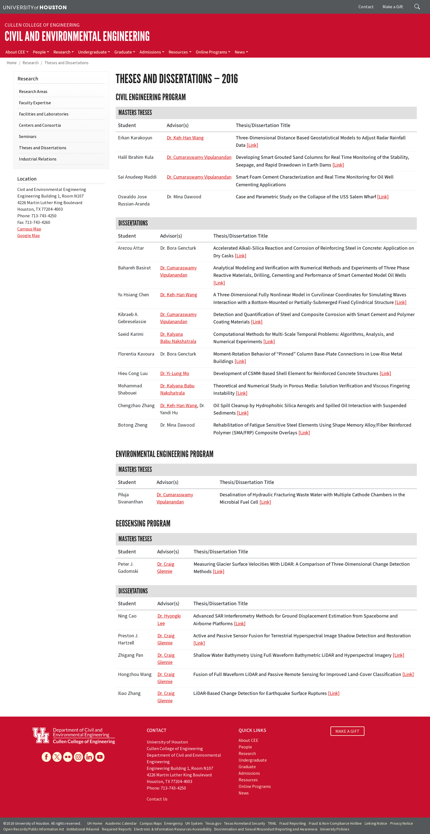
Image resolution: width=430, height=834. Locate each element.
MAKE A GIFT (347, 731)
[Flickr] (67, 757)
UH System (194, 823)
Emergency (173, 823)
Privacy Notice (401, 823)
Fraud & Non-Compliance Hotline (335, 823)
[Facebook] (46, 757)
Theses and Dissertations (66, 62)
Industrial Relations (37, 159)
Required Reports (116, 829)
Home (12, 62)
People (39, 52)
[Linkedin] (89, 757)
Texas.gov (213, 823)
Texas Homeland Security (244, 823)
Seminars (27, 136)
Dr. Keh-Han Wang (185, 138)
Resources (178, 52)
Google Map (28, 235)
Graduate (123, 52)
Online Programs (211, 52)
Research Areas (33, 91)
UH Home (94, 823)
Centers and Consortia (40, 125)
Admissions (150, 52)
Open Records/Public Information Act (33, 829)
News (240, 52)
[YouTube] (99, 757)
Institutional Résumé (83, 829)
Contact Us (157, 799)
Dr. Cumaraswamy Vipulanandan (199, 157)
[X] (57, 757)
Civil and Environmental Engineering (77, 36)
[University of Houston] (34, 7)
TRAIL (272, 823)
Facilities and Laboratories (44, 114)
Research (61, 52)
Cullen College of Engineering (42, 25)
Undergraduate (92, 52)
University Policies (334, 829)
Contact (366, 6)
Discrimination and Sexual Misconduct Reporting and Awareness (265, 829)
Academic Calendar (121, 823)
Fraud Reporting (292, 823)
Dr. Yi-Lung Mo (174, 373)
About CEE (15, 52)
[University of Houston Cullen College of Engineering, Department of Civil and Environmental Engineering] (74, 735)
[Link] (252, 145)
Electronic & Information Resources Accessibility (172, 829)
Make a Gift (393, 6)
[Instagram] (78, 757)
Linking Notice (376, 823)
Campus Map (29, 229)
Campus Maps (151, 823)
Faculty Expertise (35, 102)
